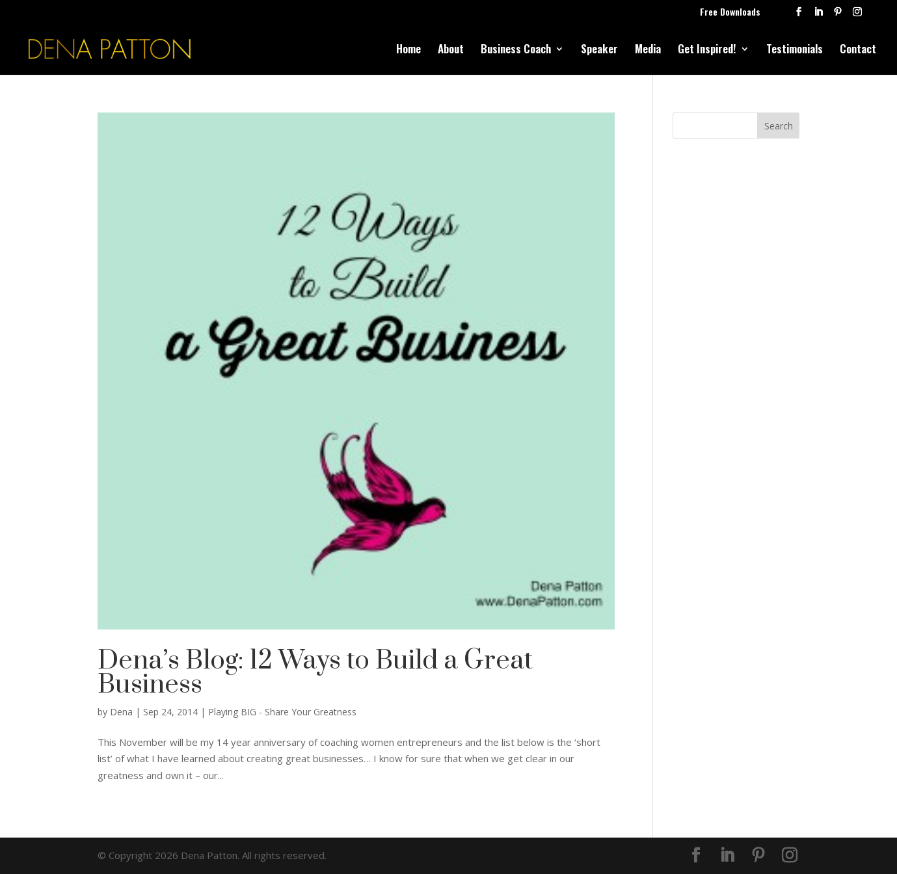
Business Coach (516, 50)
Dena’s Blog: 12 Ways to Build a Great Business (315, 672)
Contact (858, 50)
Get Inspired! (707, 50)
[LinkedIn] (818, 15)
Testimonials (794, 50)
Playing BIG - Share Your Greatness (282, 712)
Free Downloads (730, 12)
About (451, 50)
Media (648, 50)
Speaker (599, 50)
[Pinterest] (837, 15)
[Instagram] (857, 15)
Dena (121, 712)
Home (408, 50)
